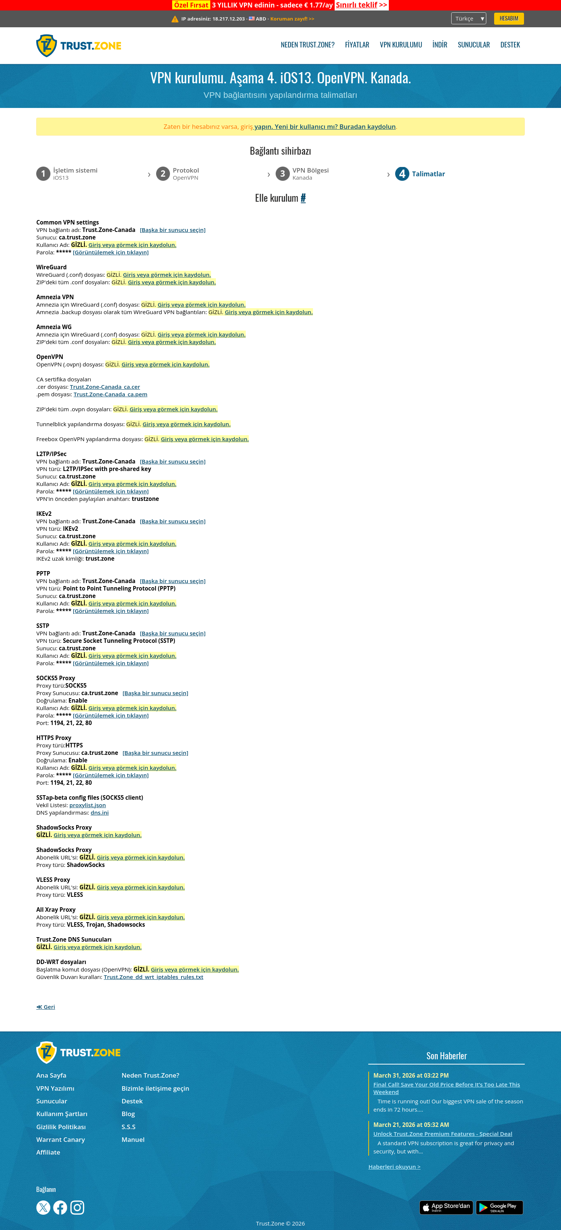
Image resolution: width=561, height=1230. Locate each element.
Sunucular (474, 45)
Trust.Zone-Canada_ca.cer (105, 386)
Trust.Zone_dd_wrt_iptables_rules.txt (154, 976)
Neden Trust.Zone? (308, 45)
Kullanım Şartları (61, 1113)
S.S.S (129, 1126)
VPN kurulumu (401, 45)
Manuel (133, 1139)
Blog (128, 1113)
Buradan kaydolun (368, 126)
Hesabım (509, 19)
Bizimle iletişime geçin (155, 1088)
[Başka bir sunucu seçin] (172, 229)
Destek (510, 45)
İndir (440, 45)
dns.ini (100, 812)
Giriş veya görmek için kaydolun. (133, 244)
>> (361, 5)
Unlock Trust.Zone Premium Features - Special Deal (443, 1133)
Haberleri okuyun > (394, 1166)
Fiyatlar (357, 45)
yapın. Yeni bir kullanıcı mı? (296, 126)
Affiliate (48, 1152)
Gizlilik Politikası (61, 1126)
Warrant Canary (60, 1139)
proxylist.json (87, 805)
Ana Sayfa (51, 1075)
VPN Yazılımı (55, 1088)
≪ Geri (45, 1006)
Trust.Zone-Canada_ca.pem (110, 394)
